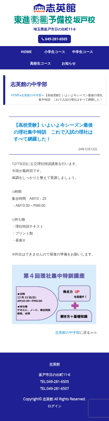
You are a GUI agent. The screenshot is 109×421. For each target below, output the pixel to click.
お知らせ (69, 63)
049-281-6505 (54, 39)
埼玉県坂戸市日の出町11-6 (54, 29)
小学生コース (54, 51)
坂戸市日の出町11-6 (54, 374)
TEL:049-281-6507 (54, 388)
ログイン (55, 405)
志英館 (54, 364)
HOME (26, 51)
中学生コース (82, 51)
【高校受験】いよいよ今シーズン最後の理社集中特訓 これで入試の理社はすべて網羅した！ (53, 132)
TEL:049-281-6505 (54, 381)
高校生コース (40, 63)
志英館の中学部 (31, 95)
